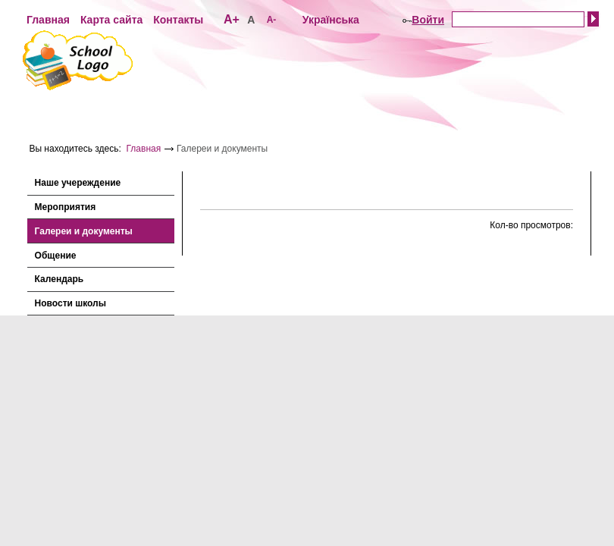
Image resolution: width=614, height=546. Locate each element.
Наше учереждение (78, 182)
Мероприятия (65, 207)
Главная (48, 20)
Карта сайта (111, 20)
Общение (56, 255)
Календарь (59, 279)
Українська (330, 20)
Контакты (178, 20)
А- (272, 19)
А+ (232, 19)
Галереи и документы (84, 231)
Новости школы (70, 303)
